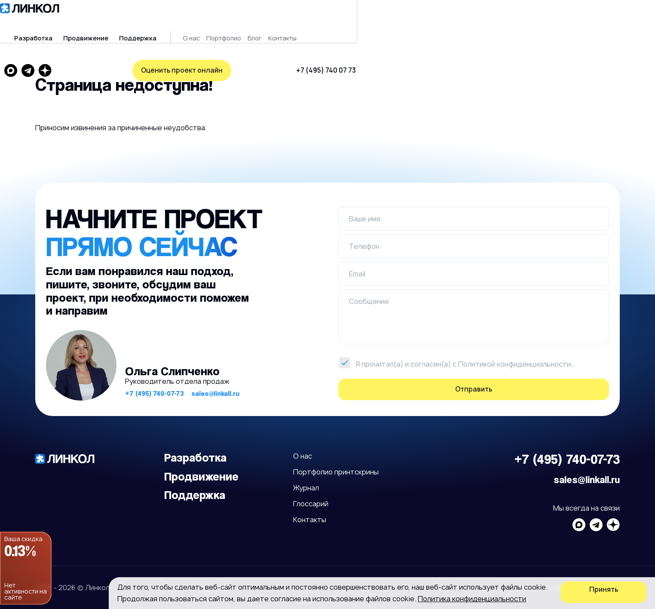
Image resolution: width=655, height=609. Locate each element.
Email (357, 265)
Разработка (128, 22)
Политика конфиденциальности (472, 598)
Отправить (473, 381)
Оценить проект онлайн (84, 53)
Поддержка (232, 22)
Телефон (364, 238)
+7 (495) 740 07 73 (532, 21)
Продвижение (180, 22)
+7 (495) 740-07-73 (154, 385)
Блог (349, 22)
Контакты (377, 22)
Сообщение (369, 293)
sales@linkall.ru (215, 385)
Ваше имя (364, 210)
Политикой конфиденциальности (514, 356)
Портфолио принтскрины (336, 463)
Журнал (306, 479)
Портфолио (318, 22)
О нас (285, 22)
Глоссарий (310, 495)
